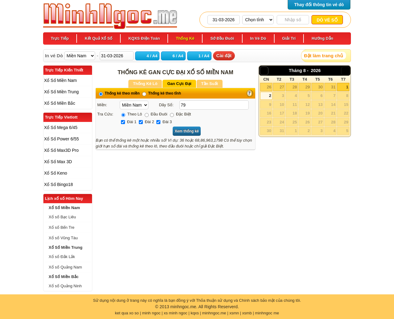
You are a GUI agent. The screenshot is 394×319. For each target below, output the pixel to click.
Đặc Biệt (180, 114)
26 (269, 87)
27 (281, 87)
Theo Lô (131, 114)
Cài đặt (224, 55)
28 (294, 87)
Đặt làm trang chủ (323, 55)
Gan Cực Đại (179, 83)
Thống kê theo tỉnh (161, 93)
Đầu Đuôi (156, 114)
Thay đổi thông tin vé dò (319, 4)
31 (333, 87)
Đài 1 (128, 121)
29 (307, 87)
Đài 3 (164, 121)
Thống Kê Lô (145, 83)
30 (320, 87)
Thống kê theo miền (119, 93)
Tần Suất (209, 83)
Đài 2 (146, 121)
